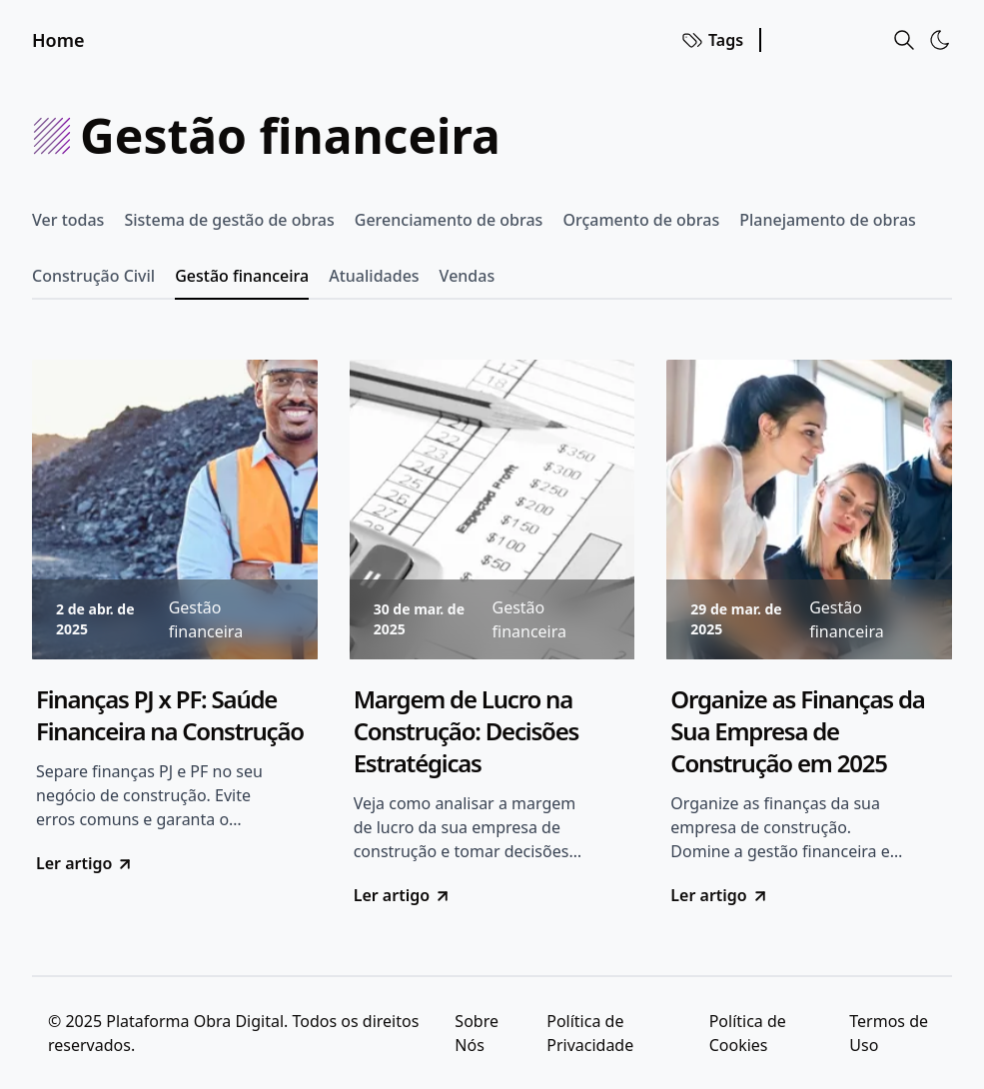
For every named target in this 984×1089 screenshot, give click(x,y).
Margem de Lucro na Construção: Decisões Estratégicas (466, 731)
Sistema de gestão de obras (229, 220)
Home (58, 40)
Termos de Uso (888, 1033)
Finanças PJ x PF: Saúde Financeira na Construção (170, 715)
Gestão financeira (242, 276)
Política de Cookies (747, 1033)
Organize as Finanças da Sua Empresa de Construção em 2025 (797, 731)
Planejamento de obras (827, 220)
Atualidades (374, 276)
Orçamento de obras (640, 220)
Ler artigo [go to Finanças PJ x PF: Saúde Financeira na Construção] (85, 863)
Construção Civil (93, 276)
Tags (711, 40)
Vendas (467, 276)
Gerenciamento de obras (449, 220)
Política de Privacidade (589, 1033)
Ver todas (68, 220)
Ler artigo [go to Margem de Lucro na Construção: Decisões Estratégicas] (403, 895)
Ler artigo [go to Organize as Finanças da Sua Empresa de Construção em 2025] (719, 895)
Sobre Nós (476, 1033)
